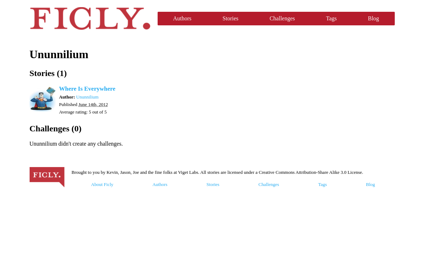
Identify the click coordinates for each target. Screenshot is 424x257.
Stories (230, 18)
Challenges (282, 18)
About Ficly (102, 184)
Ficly (90, 18)
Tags (331, 18)
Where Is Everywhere (87, 88)
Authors (182, 18)
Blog (373, 18)
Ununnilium (87, 97)
